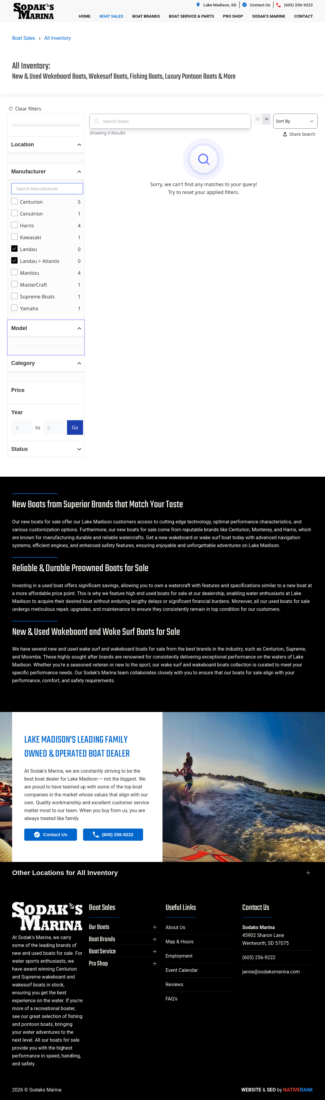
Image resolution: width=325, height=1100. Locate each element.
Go (75, 427)
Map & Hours (180, 942)
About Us (175, 927)
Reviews (174, 984)
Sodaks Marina (258, 927)
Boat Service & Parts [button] (191, 16)
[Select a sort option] (295, 121)
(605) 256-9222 (258, 957)
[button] (124, 927)
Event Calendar (182, 970)
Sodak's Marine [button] (268, 16)
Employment (179, 956)
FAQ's (171, 999)
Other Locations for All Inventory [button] (65, 873)
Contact (303, 16)
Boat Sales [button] (111, 16)
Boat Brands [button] (146, 16)
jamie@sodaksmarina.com (271, 972)
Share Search (299, 134)
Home (85, 16)
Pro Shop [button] (233, 16)
